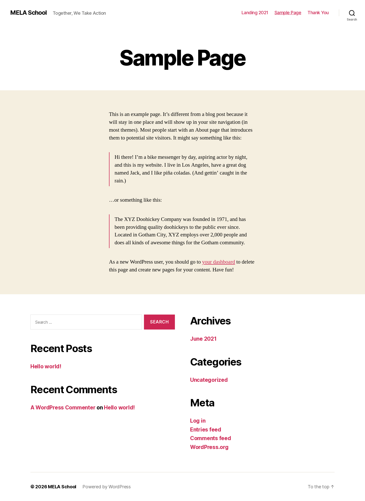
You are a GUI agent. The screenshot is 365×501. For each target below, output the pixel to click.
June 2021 (203, 339)
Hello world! (45, 366)
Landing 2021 (255, 12)
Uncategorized (209, 380)
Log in (197, 421)
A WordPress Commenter (62, 407)
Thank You (318, 12)
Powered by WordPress (106, 486)
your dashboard (218, 261)
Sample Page (288, 12)
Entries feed (205, 429)
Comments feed (210, 438)
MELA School (28, 13)
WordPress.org (209, 447)
